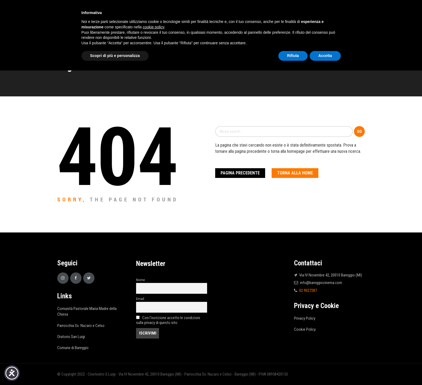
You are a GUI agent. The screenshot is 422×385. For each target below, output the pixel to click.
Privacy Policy (304, 318)
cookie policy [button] (153, 27)
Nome (140, 280)
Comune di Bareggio (73, 347)
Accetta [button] (325, 55)
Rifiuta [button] (293, 55)
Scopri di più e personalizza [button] (115, 55)
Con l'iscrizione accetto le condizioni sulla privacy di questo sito (168, 320)
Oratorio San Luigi (71, 336)
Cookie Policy (305, 329)
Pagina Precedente (240, 172)
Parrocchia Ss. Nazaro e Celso (80, 325)
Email (140, 298)
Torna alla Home (295, 172)
